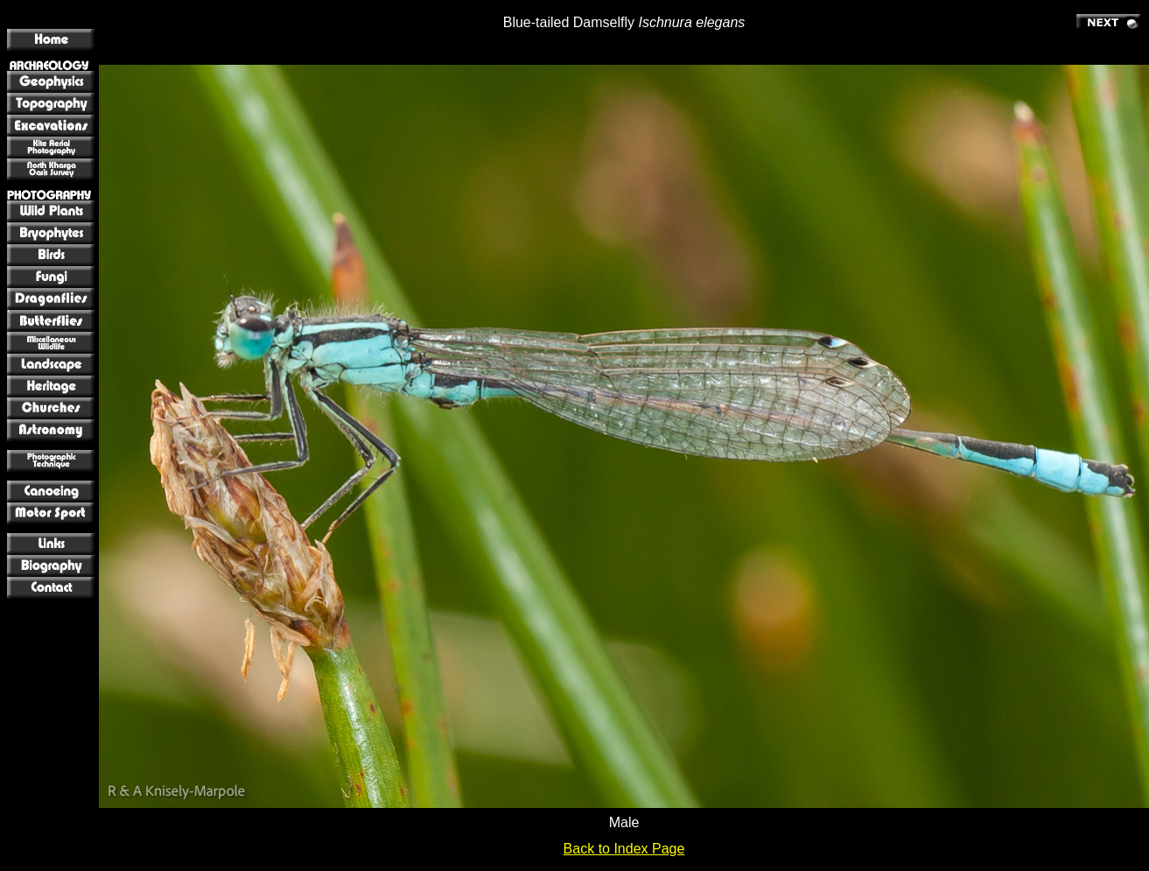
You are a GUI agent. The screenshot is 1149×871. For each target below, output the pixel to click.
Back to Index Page (624, 848)
